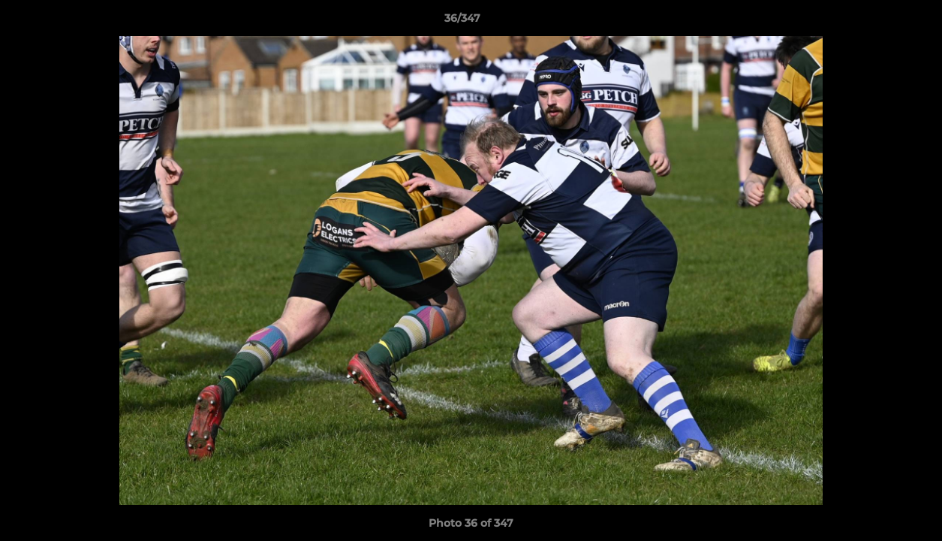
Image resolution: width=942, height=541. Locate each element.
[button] (879, 22)
